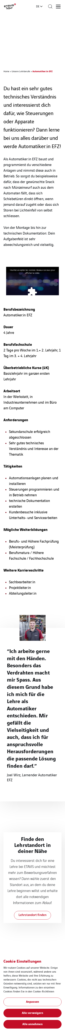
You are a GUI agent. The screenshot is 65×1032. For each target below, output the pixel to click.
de (38, 6)
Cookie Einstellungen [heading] (22, 961)
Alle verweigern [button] (32, 1012)
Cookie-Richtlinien (43, 991)
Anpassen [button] (32, 1001)
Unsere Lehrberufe (21, 71)
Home (6, 71)
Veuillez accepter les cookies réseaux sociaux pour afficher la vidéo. (32, 271)
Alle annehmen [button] (32, 1024)
